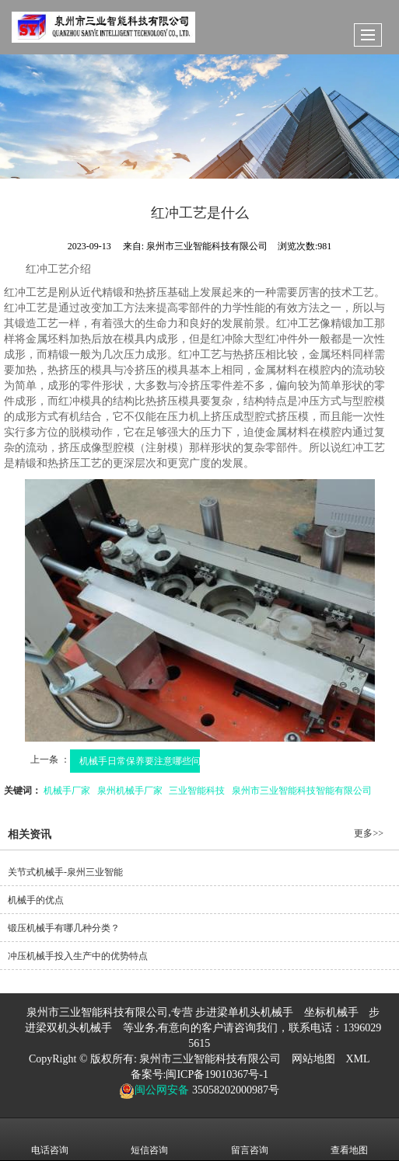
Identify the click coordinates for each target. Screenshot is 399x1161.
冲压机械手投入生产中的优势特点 (78, 956)
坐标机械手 (331, 1012)
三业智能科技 (197, 790)
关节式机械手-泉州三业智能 (65, 872)
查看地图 (349, 1139)
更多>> (368, 833)
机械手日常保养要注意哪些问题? (147, 761)
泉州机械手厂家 (130, 790)
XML (357, 1059)
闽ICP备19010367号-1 (217, 1074)
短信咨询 (149, 1139)
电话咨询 (49, 1139)
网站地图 (313, 1059)
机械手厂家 (67, 790)
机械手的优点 (36, 900)
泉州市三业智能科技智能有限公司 (302, 790)
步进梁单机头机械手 (244, 1012)
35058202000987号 (234, 1090)
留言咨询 (249, 1139)
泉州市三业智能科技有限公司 (210, 1059)
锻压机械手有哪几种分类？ (64, 928)
